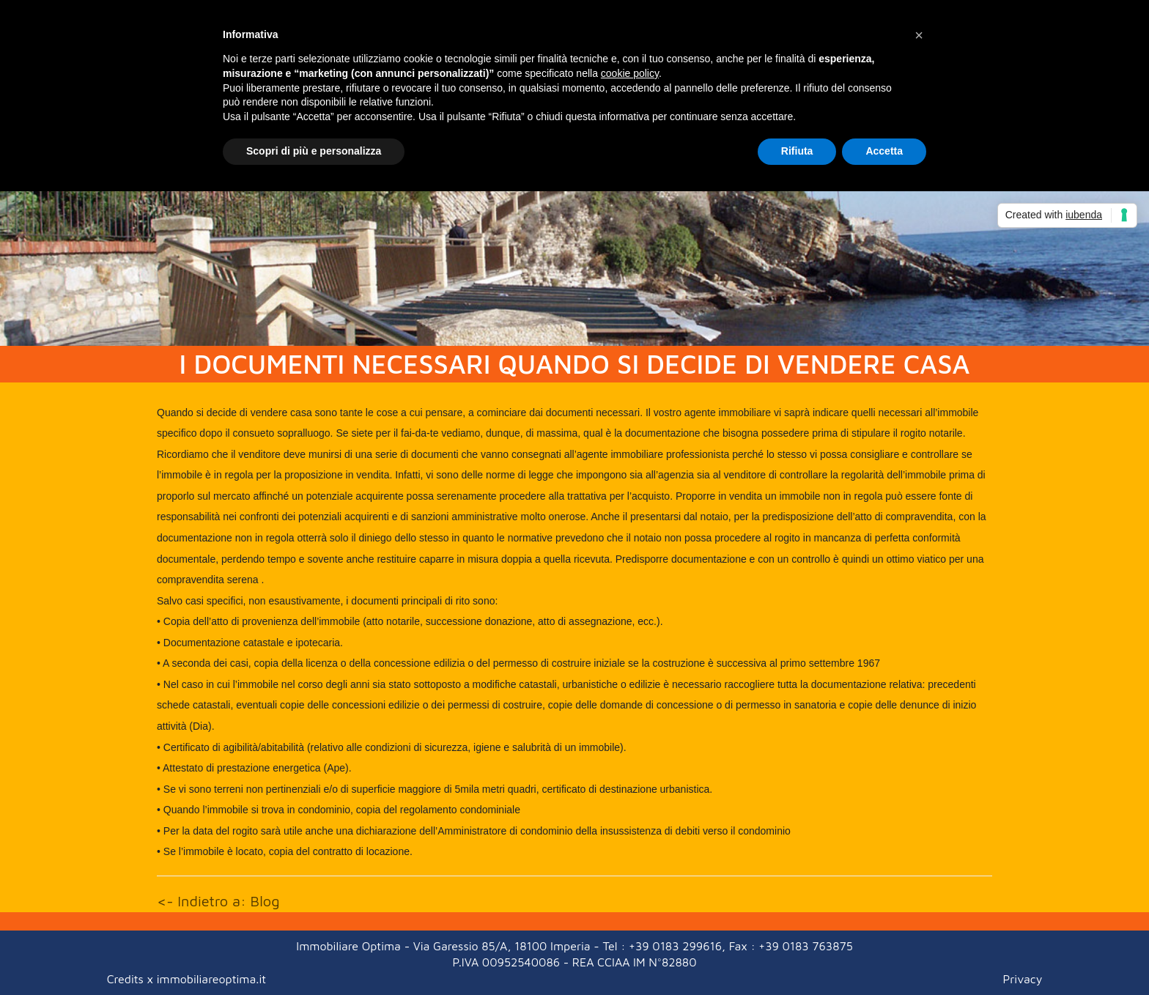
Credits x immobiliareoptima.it (186, 978)
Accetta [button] (884, 151)
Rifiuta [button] (797, 151)
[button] (919, 35)
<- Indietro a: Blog (218, 900)
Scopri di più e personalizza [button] (313, 151)
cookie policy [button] (630, 73)
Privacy (1023, 978)
